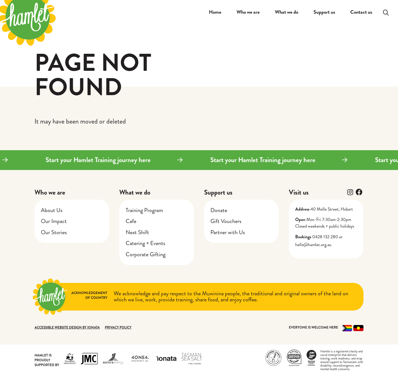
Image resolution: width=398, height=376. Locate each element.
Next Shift (137, 232)
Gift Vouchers (225, 221)
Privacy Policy (118, 327)
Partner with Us (227, 232)
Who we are (50, 192)
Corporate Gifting (145, 254)
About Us (51, 210)
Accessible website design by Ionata (67, 327)
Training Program (144, 210)
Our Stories (54, 232)
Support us (218, 192)
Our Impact (54, 221)
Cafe (131, 221)
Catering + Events (145, 243)
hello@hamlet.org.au (313, 245)
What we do (134, 192)
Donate (218, 210)
